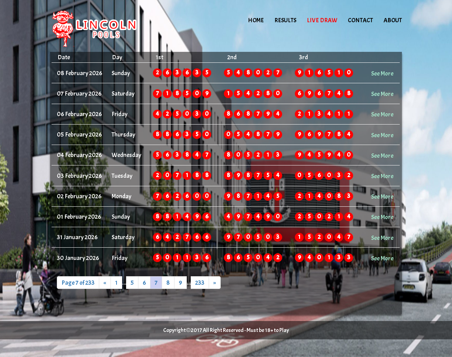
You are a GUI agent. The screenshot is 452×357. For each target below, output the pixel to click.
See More (382, 73)
